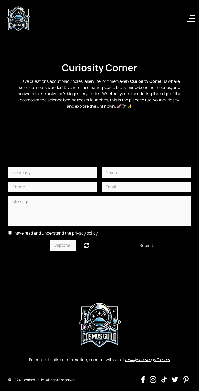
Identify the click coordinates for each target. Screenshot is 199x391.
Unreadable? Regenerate (86, 245)
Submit (146, 245)
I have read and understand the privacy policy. (55, 233)
